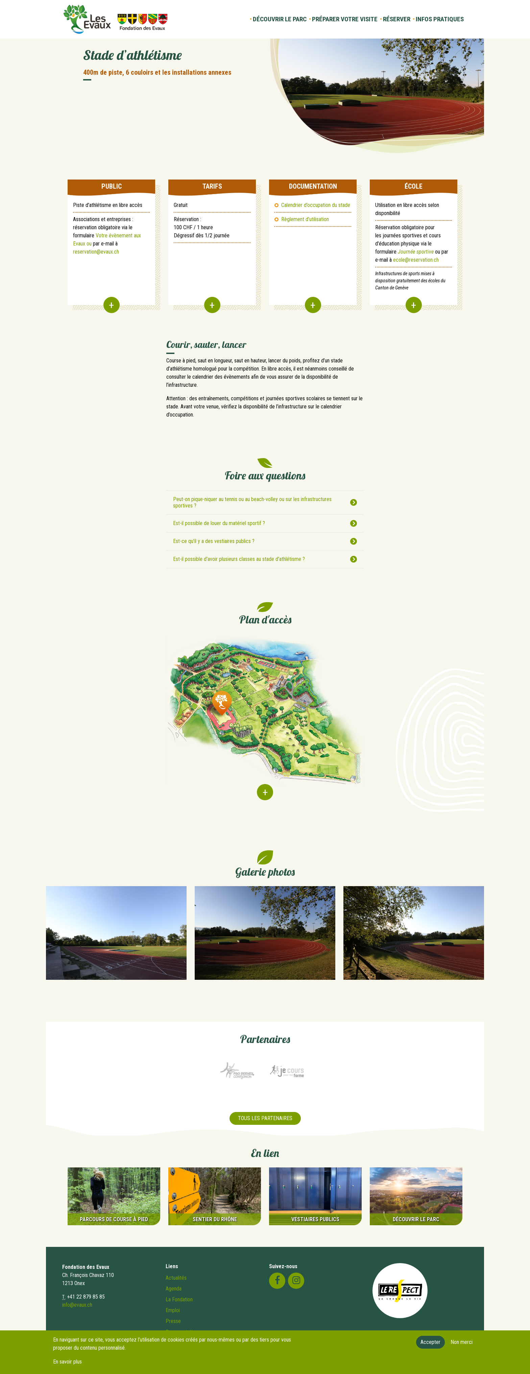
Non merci (462, 1342)
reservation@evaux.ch (96, 251)
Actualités (176, 1278)
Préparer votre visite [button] (345, 19)
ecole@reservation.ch (416, 260)
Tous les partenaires (265, 1118)
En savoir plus (67, 1361)
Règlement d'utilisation (305, 219)
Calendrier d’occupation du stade (315, 205)
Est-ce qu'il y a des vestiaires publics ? (214, 541)
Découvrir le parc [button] (280, 19)
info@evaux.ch (77, 1305)
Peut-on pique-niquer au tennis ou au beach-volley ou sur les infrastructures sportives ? (252, 502)
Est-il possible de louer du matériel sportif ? (219, 523)
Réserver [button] (396, 19)
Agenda (174, 1288)
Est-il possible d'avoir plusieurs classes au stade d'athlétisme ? (239, 559)
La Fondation (179, 1299)
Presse (173, 1321)
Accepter (430, 1342)
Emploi (173, 1310)
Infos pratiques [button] (440, 19)
